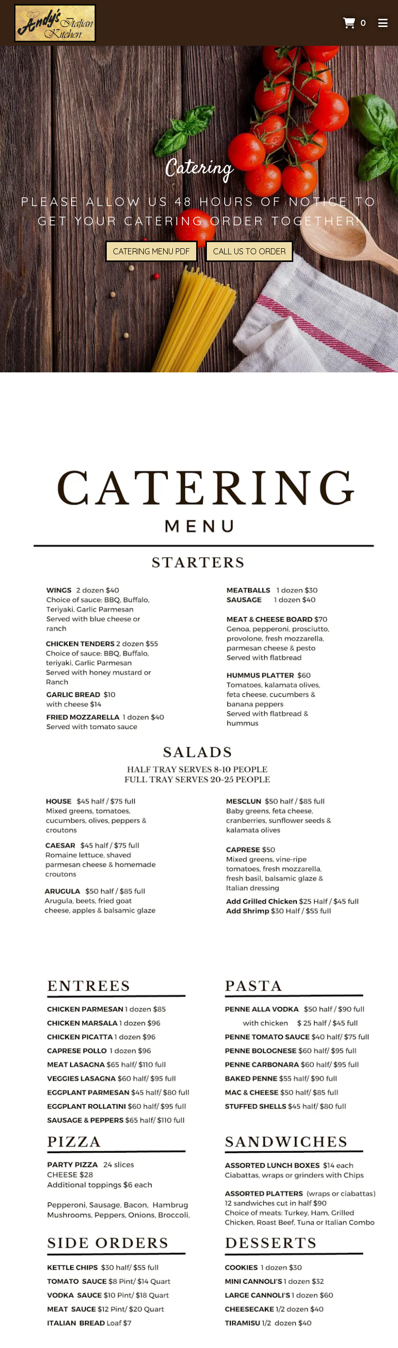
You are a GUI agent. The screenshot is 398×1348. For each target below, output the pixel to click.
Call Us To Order (249, 251)
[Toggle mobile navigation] (383, 23)
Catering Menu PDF (151, 251)
